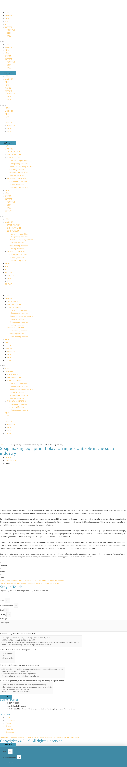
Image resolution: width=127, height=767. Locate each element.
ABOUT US (11, 30)
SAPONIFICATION (13, 152)
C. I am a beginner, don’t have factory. (26, 689)
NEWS (7, 21)
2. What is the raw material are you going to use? (18, 649)
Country (3, 615)
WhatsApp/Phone (7, 605)
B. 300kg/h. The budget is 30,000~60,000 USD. (41, 640)
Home (2, 445)
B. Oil (7, 656)
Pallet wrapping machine (19, 187)
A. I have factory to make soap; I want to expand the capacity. (26, 685)
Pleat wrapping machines (19, 161)
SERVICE (8, 24)
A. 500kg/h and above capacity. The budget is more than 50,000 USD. (41, 638)
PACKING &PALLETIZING (16, 178)
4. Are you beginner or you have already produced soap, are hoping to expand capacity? (32, 681)
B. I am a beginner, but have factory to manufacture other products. (26, 687)
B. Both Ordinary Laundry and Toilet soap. (32, 671)
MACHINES (9, 15)
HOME (7, 12)
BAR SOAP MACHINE (14, 155)
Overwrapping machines (19, 172)
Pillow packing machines (19, 163)
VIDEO (7, 18)
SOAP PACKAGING (14, 158)
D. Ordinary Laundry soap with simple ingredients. (32, 676)
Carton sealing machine (18, 181)
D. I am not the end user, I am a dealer (26, 691)
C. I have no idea (7, 658)
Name (2, 600)
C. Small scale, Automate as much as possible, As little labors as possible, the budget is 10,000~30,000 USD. (41, 642)
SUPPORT (8, 27)
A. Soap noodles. (7, 653)
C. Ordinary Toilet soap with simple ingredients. (32, 674)
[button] (63, 41)
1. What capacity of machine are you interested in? (18, 634)
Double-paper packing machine (21, 166)
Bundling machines (17, 175)
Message (3, 618)
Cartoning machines (17, 169)
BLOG (9, 33)
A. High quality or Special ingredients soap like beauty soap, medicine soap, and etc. (32, 669)
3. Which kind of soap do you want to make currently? (20, 665)
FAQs (9, 36)
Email (2, 610)
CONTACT (8, 211)
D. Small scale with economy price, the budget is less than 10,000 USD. (41, 645)
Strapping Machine (17, 184)
